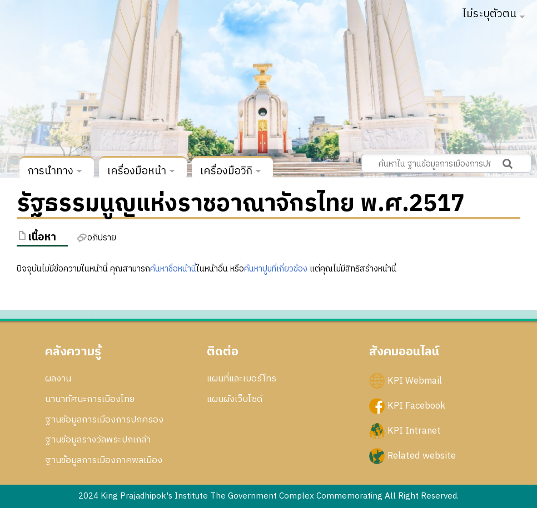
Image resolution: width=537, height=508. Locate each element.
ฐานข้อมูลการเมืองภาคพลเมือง (103, 460)
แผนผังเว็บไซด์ (234, 399)
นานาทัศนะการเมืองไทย (90, 399)
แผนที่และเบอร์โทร (241, 378)
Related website (421, 456)
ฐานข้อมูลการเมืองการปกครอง (104, 419)
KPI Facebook (416, 406)
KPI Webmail (414, 381)
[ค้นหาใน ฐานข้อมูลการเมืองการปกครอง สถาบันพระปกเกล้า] (446, 163)
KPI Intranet (414, 431)
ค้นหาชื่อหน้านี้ (173, 269)
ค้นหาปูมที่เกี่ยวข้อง (275, 269)
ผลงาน (58, 378)
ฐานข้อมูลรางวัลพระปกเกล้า (98, 439)
